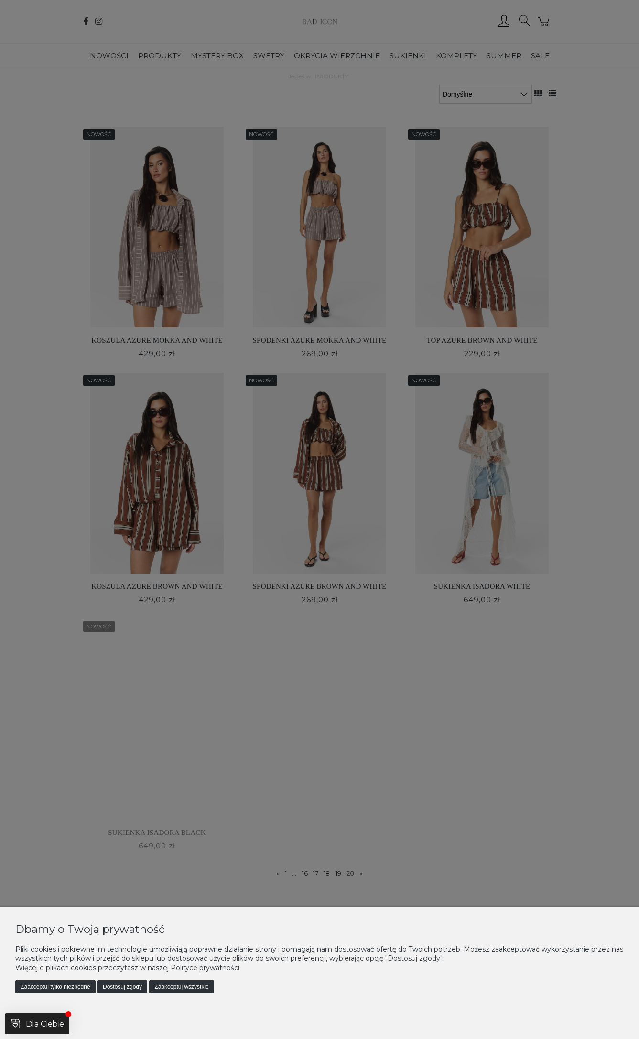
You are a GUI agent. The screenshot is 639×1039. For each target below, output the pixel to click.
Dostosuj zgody (122, 987)
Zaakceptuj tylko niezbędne (55, 987)
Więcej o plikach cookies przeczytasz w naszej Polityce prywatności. (128, 967)
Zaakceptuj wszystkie (181, 987)
